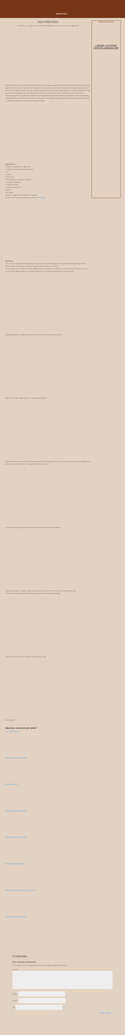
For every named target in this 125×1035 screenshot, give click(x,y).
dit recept (41, 197)
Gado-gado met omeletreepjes (16, 811)
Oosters (58, 26)
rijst (68, 26)
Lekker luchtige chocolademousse (106, 47)
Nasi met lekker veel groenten (15, 917)
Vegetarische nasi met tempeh (16, 837)
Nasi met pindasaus (12, 731)
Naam (15, 994)
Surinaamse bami (11, 784)
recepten (61, 13)
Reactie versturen (106, 1013)
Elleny (23, 26)
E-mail (15, 1001)
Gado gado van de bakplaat (15, 864)
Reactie (15, 969)
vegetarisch (74, 26)
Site (13, 1007)
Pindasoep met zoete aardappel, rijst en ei (20, 890)
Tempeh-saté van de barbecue (16, 758)
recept (64, 26)
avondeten (41, 26)
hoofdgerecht (50, 26)
